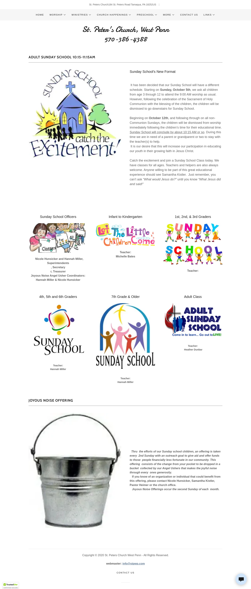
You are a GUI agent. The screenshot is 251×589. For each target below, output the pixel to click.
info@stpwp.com (133, 563)
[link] (125, 40)
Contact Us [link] (189, 14)
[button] (58, 15)
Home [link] (40, 14)
